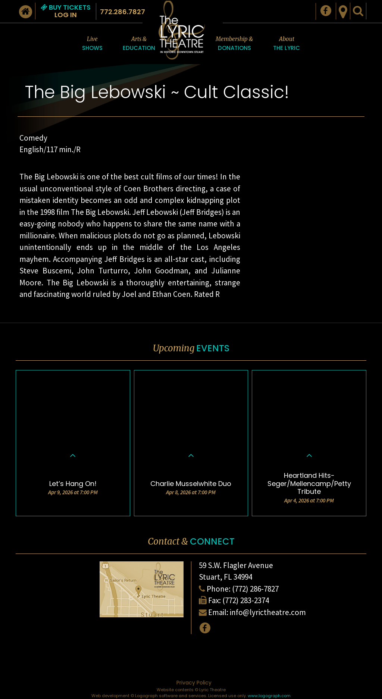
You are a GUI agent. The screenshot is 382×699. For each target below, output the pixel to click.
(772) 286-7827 (255, 589)
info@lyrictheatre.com (268, 612)
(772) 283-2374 (245, 600)
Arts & (139, 44)
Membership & (234, 44)
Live (92, 44)
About (286, 44)
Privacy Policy (194, 682)
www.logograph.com (269, 696)
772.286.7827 (122, 11)
